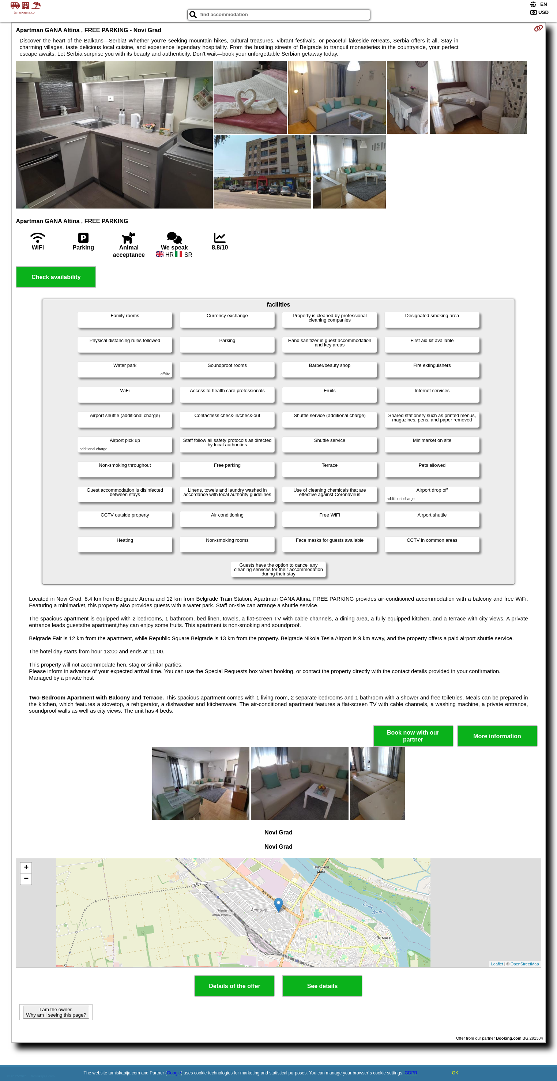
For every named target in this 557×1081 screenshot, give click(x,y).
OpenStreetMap (525, 964)
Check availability (55, 277)
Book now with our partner (413, 736)
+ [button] (26, 868)
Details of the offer (234, 986)
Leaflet (497, 964)
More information (497, 736)
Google (174, 1073)
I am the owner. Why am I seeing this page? (56, 1012)
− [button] (26, 879)
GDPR (410, 1073)
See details (322, 986)
